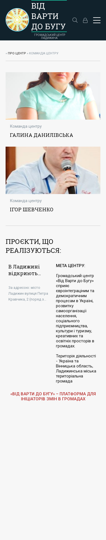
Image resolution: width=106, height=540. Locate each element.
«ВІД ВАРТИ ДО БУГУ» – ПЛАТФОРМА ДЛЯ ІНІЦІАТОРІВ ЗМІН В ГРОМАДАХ (53, 396)
